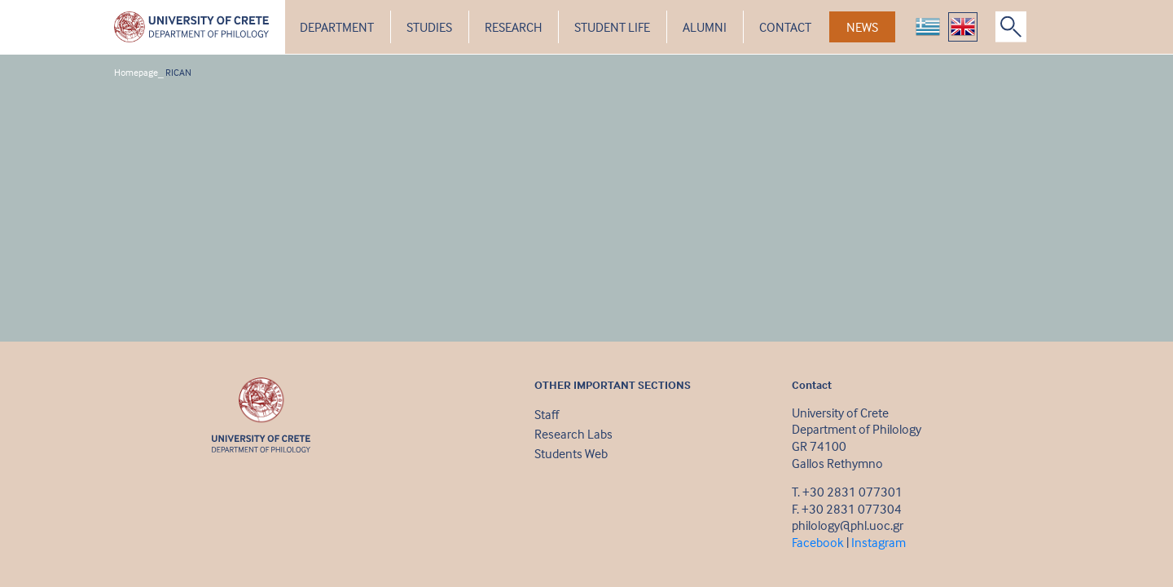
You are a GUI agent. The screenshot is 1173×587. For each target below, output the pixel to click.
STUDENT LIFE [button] (612, 27)
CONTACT (785, 27)
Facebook (818, 542)
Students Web (571, 453)
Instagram (878, 542)
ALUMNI (705, 27)
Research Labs (573, 434)
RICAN (178, 72)
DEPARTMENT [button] (337, 27)
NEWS (862, 27)
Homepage (136, 72)
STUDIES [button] (429, 27)
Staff (546, 414)
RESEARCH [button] (513, 27)
